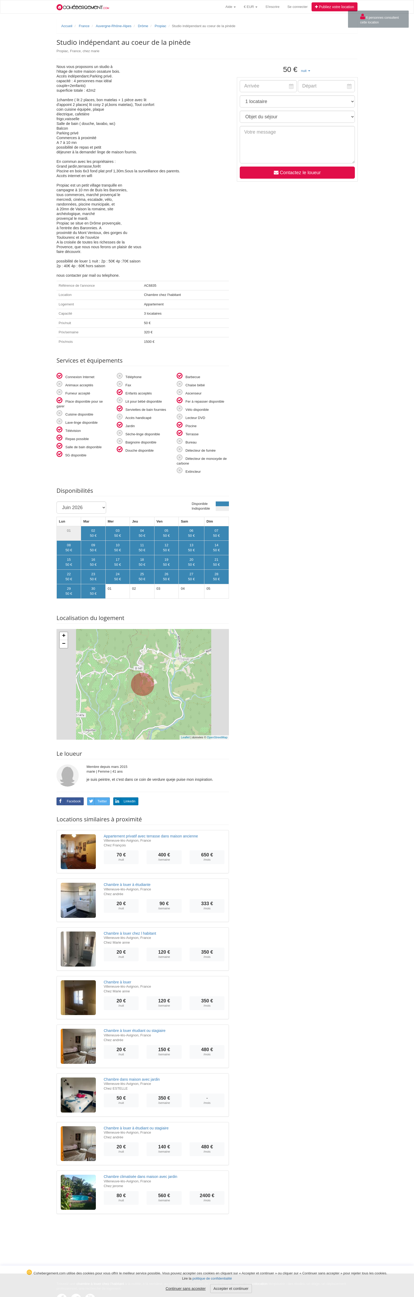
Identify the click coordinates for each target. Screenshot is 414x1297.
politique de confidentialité (212, 1278)
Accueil (66, 26)
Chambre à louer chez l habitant (130, 933)
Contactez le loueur (297, 172)
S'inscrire (272, 7)
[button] (305, 71)
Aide (230, 7)
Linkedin (124, 801)
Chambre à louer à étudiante (127, 884)
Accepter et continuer (231, 1288)
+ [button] (63, 636)
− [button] (63, 644)
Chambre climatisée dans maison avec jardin (140, 1176)
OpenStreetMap (217, 737)
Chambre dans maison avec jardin (132, 1079)
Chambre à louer (117, 982)
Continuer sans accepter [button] (186, 1288)
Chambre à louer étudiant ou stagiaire (135, 1030)
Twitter (97, 801)
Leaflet (185, 737)
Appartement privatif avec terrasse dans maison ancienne (151, 836)
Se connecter (297, 7)
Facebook (69, 801)
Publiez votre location (334, 7)
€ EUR (250, 7)
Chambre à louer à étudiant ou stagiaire (136, 1128)
